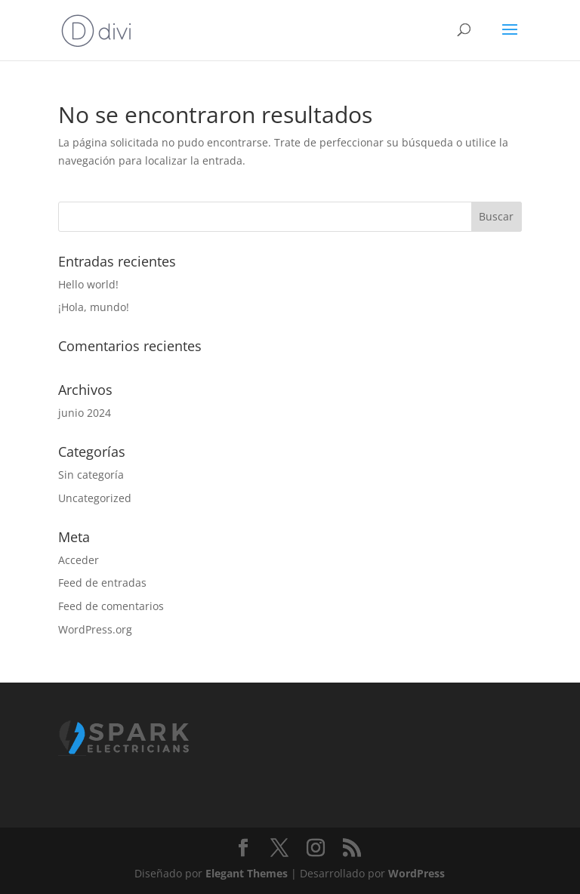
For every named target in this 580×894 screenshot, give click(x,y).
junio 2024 (84, 412)
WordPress (416, 873)
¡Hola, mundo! (93, 307)
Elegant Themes (246, 873)
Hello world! (88, 284)
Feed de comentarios (111, 606)
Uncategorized (94, 498)
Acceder (78, 560)
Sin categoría (91, 474)
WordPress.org (95, 629)
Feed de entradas (102, 582)
